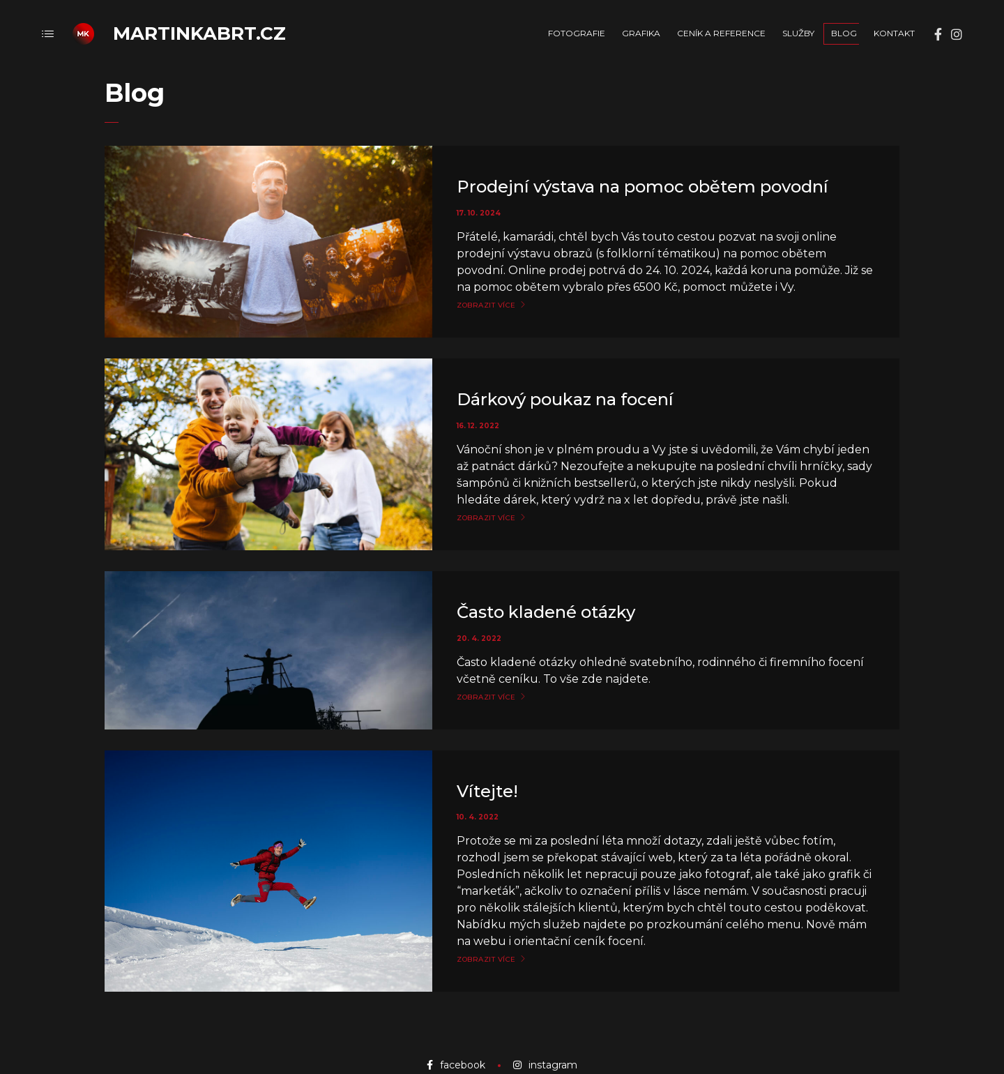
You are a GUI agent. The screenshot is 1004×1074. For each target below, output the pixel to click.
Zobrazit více (486, 305)
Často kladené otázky (546, 612)
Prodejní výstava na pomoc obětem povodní (642, 186)
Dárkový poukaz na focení (565, 399)
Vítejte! (487, 791)
